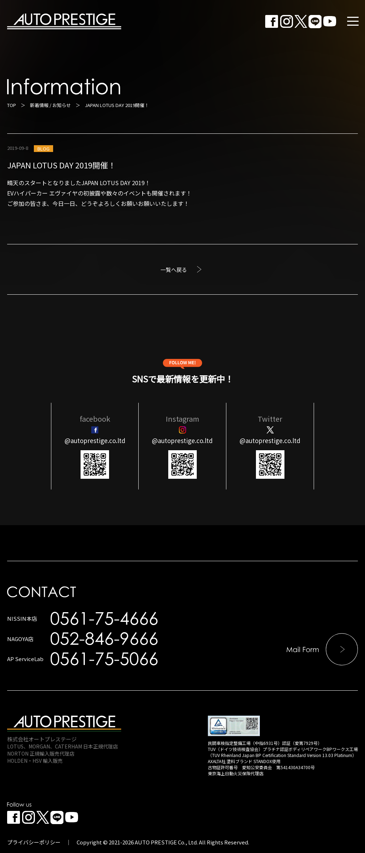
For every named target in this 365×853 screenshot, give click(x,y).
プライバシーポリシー (34, 842)
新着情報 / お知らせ (50, 105)
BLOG (43, 148)
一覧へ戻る (173, 269)
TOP (11, 105)
